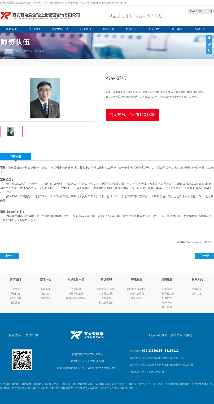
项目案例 (15, 302)
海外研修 (167, 302)
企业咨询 (76, 289)
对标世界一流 (60, 29)
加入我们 (197, 293)
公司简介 (15, 289)
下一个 (204, 255)
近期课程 (167, 289)
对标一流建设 (76, 293)
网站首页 (11, 29)
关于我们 (34, 29)
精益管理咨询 (106, 302)
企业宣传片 (15, 298)
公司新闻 (45, 289)
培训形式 (167, 298)
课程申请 (200, 29)
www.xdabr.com (196, 242)
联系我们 (197, 289)
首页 (18, 50)
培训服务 (154, 29)
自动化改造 (136, 298)
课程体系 (106, 298)
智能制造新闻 (136, 293)
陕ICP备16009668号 (153, 371)
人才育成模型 (106, 293)
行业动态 (45, 293)
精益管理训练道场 (106, 289)
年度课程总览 (167, 293)
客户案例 (177, 29)
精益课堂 (45, 298)
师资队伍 (15, 293)
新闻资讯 (85, 29)
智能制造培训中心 (136, 289)
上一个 (9, 255)
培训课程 (27, 50)
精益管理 (108, 29)
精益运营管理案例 (76, 298)
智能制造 (131, 29)
